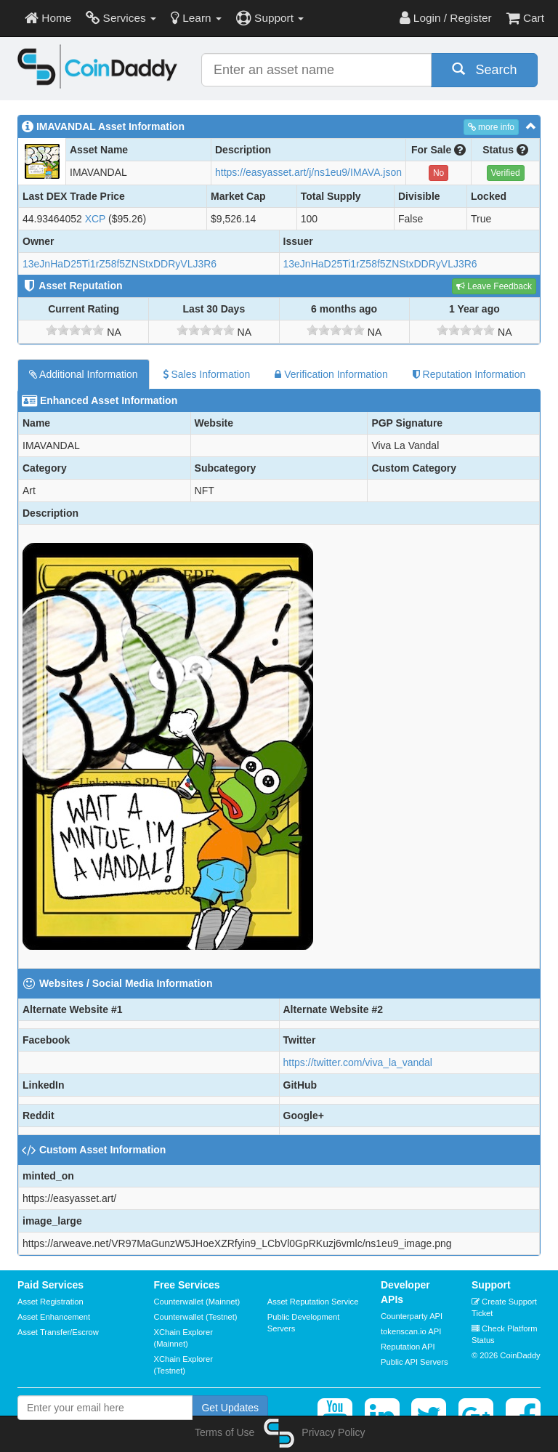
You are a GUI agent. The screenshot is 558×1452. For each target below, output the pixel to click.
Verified (505, 173)
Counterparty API (411, 1316)
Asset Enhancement (53, 1316)
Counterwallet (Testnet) (196, 1316)
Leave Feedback (494, 286)
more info (491, 127)
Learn (196, 18)
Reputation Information (469, 374)
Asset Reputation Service (313, 1301)
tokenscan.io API (411, 1331)
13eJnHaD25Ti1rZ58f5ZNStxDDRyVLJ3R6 (120, 264)
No (438, 173)
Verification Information (331, 374)
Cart (525, 18)
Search (484, 69)
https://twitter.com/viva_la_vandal (357, 1062)
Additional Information (83, 374)
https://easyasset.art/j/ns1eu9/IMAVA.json (308, 172)
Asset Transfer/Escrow (58, 1332)
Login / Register (446, 18)
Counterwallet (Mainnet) (197, 1301)
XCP (95, 219)
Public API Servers (414, 1362)
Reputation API (408, 1346)
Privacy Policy (333, 1432)
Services (121, 18)
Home (48, 18)
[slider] (75, 330)
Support (270, 18)
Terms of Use (224, 1432)
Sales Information (207, 374)
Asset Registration (50, 1301)
